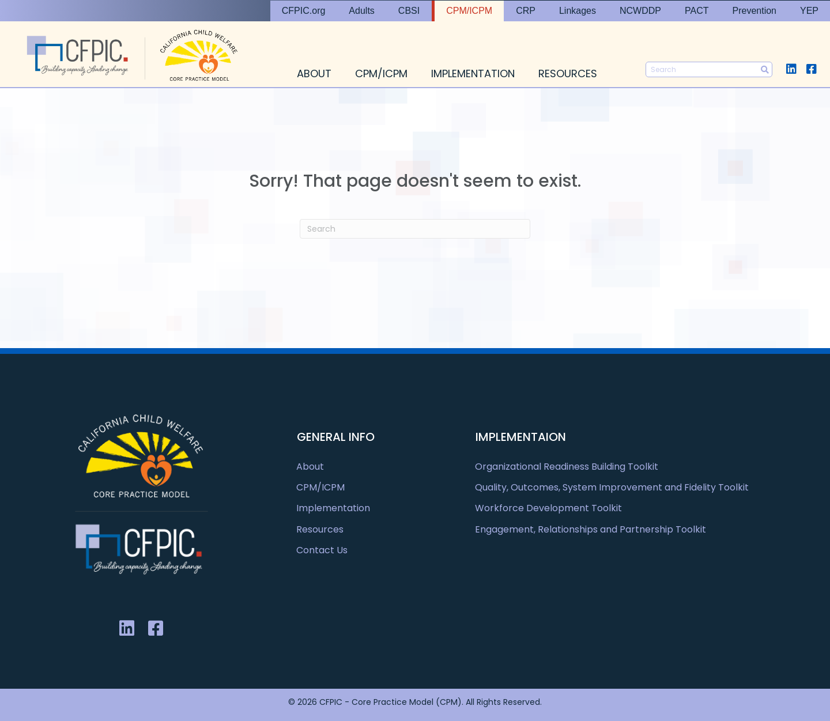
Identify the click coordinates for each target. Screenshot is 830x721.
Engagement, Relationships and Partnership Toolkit (590, 529)
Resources (567, 73)
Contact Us (322, 550)
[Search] (415, 229)
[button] (791, 69)
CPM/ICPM (469, 11)
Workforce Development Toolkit (548, 508)
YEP (809, 11)
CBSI (409, 11)
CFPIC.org (304, 11)
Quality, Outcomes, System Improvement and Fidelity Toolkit (612, 487)
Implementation (473, 73)
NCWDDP (640, 11)
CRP (525, 11)
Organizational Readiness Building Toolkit (566, 466)
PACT (696, 11)
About (314, 73)
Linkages (577, 11)
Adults (361, 11)
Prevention (754, 11)
